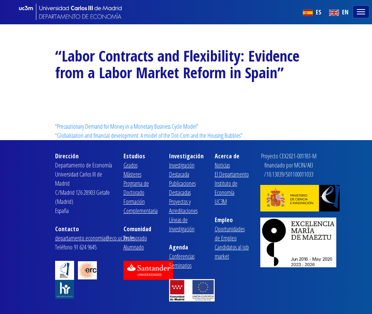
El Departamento (232, 174)
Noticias (222, 165)
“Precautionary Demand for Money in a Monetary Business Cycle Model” (126, 126)
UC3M (221, 201)
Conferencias (182, 256)
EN (338, 12)
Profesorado (135, 238)
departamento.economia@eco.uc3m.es (94, 238)
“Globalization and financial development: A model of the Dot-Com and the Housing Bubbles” (148, 135)
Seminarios (180, 265)
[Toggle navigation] (361, 11)
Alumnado (133, 247)
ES (312, 12)
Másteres (132, 174)
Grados (130, 165)
